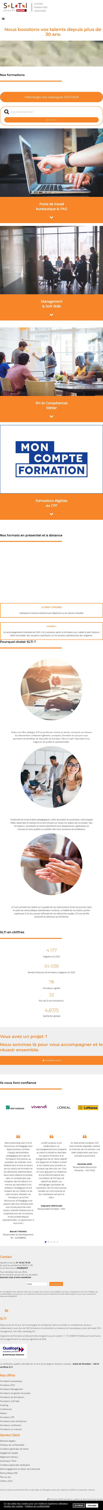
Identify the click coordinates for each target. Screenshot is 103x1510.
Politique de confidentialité (12, 1445)
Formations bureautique (11, 1381)
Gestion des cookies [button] (13, 1506)
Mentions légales (7, 1441)
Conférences (6, 1409)
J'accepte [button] (92, 1505)
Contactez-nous (51, 1060)
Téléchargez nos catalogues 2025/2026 (51, 97)
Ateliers (3, 1413)
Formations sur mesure (11, 1429)
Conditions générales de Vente (14, 1449)
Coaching (4, 1405)
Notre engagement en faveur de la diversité (20, 1469)
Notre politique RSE (9, 1473)
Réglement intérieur (9, 1457)
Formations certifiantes (10, 1425)
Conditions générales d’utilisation (15, 1465)
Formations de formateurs (12, 1397)
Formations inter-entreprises (13, 1421)
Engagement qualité (9, 1453)
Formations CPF (7, 1417)
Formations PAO (7, 1385)
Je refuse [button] (79, 1505)
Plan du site (5, 1477)
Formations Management (11, 1389)
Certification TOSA (8, 1461)
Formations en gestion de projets (15, 1393)
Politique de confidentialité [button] (37, 1506)
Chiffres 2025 (6, 1481)
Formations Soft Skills (10, 1401)
